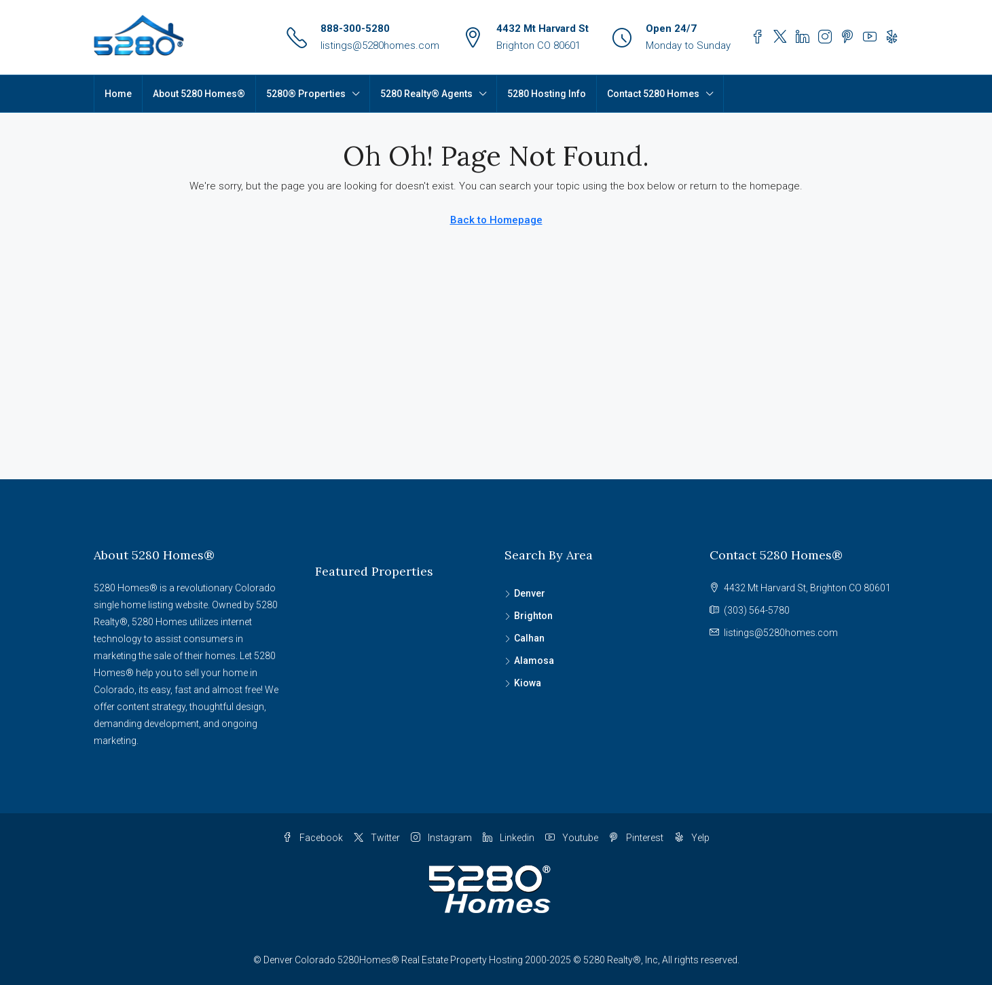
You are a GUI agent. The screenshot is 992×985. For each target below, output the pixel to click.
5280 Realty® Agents (426, 93)
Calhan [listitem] (524, 638)
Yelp (692, 837)
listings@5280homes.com (379, 45)
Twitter (377, 837)
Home (118, 93)
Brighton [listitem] (528, 615)
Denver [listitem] (524, 593)
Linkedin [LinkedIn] (508, 837)
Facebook (312, 837)
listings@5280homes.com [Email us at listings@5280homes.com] (781, 632)
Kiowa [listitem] (522, 682)
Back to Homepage (496, 220)
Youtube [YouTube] (571, 837)
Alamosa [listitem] (529, 660)
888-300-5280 (355, 28)
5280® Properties (306, 93)
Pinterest (636, 837)
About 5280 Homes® (199, 93)
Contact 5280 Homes (653, 93)
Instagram (441, 837)
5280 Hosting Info (546, 93)
